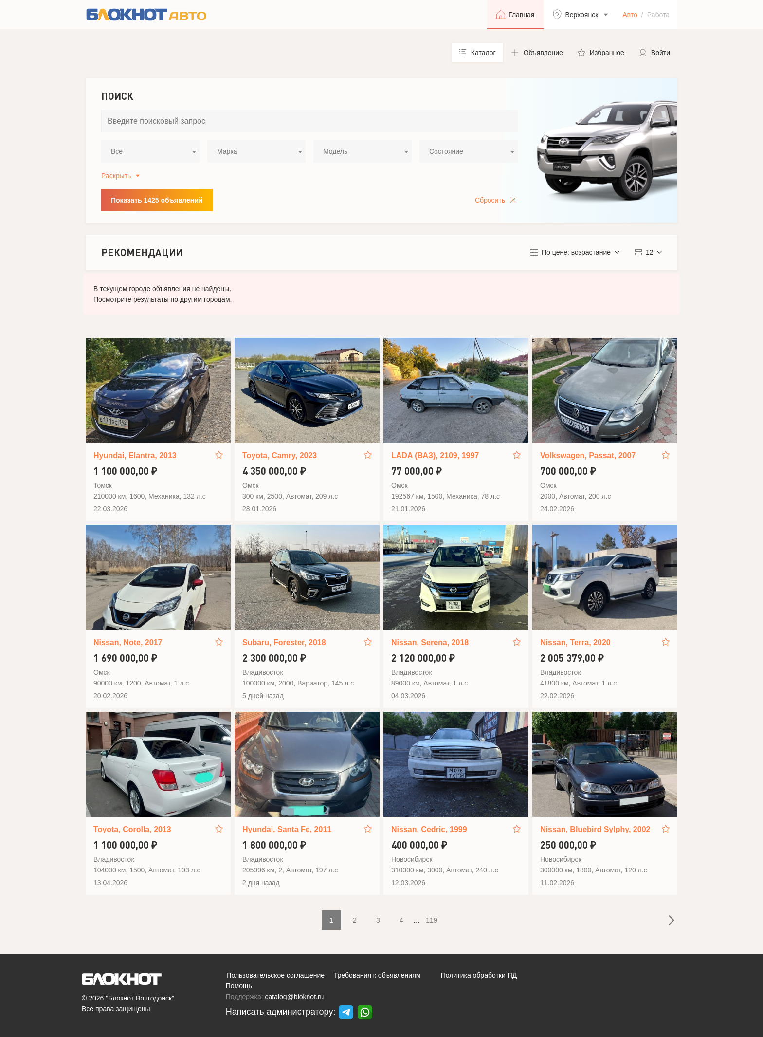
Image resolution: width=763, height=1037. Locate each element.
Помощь (239, 986)
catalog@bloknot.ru (294, 996)
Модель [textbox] (335, 151)
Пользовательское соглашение (275, 975)
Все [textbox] (117, 151)
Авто (629, 15)
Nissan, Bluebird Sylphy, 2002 (595, 829)
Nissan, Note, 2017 (127, 642)
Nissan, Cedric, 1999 (429, 829)
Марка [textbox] (227, 151)
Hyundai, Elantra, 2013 (135, 455)
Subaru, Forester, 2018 (284, 642)
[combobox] (150, 151)
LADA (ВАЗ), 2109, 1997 (435, 455)
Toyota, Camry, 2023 (279, 455)
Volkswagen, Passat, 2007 (588, 455)
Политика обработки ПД (479, 975)
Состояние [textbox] (446, 151)
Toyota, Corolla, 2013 (132, 829)
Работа (658, 15)
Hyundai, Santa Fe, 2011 (286, 829)
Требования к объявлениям (377, 975)
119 (431, 920)
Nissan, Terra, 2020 (575, 642)
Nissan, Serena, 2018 (430, 642)
